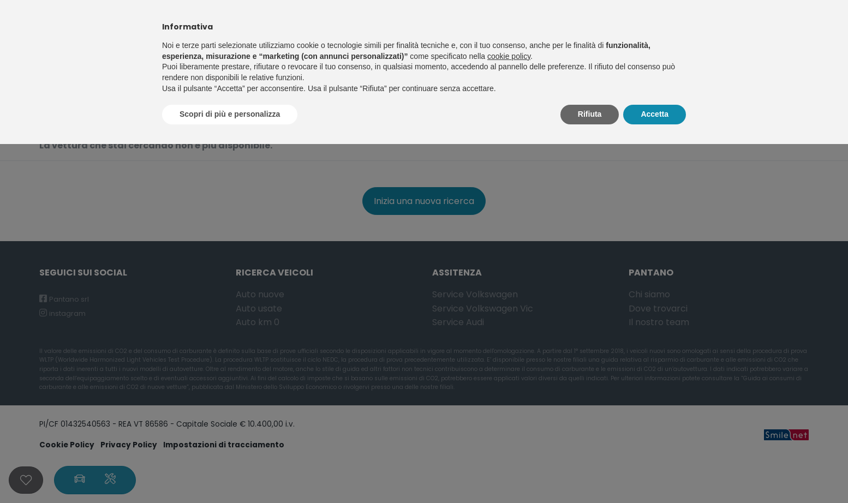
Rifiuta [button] (590, 114)
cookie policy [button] (508, 56)
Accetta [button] (654, 114)
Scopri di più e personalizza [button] (230, 114)
